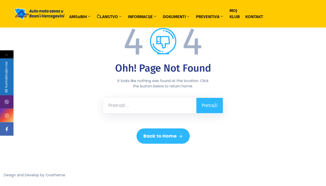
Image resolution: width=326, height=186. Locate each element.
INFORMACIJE (142, 16)
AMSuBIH (80, 16)
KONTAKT (254, 16)
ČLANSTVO (109, 16)
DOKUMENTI (176, 16)
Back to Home (163, 136)
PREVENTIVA (210, 16)
